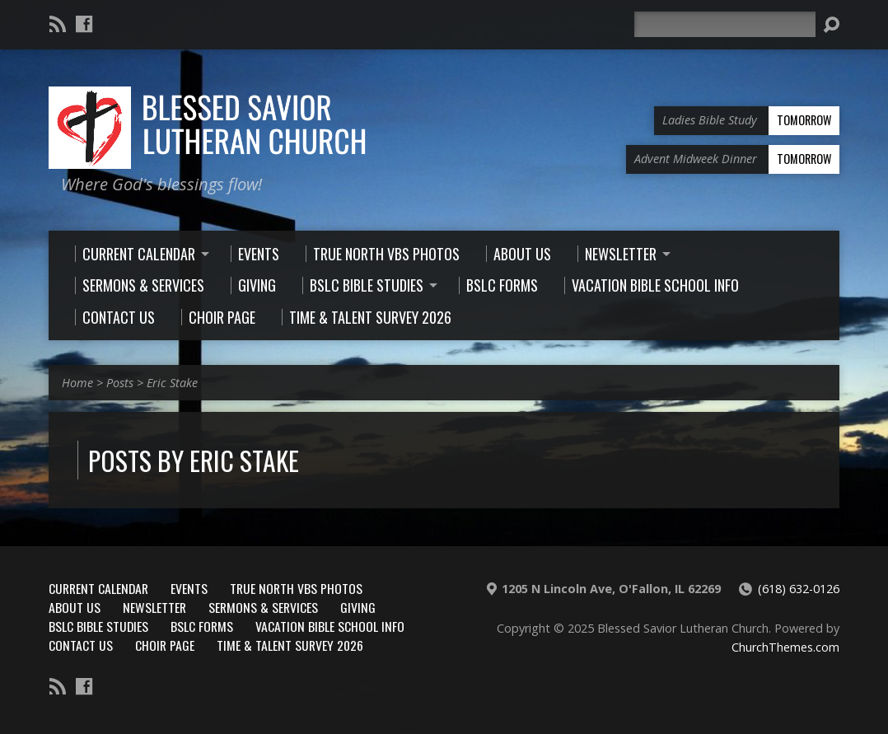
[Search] (725, 24)
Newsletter (154, 607)
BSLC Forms (202, 626)
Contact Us (81, 645)
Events (189, 588)
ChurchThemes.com (785, 647)
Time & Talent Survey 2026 (290, 645)
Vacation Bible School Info (329, 626)
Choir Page (164, 645)
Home (77, 382)
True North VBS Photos (296, 588)
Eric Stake (172, 382)
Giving (358, 607)
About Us (74, 607)
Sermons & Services (263, 607)
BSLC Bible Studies (98, 626)
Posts (119, 382)
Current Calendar (98, 588)
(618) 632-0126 (798, 588)
